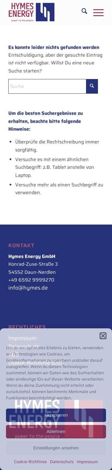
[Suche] (81, 12)
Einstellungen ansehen (56, 447)
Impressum (87, 461)
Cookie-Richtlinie (30, 461)
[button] (103, 336)
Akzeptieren (56, 415)
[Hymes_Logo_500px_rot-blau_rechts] (46, 12)
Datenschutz (62, 461)
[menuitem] (81, 12)
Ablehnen (56, 431)
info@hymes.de (28, 288)
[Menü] (95, 12)
